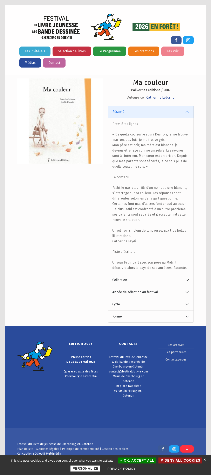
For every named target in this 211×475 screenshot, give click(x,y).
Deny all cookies (180, 460)
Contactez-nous (175, 359)
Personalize (85, 468)
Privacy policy (122, 468)
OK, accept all (137, 460)
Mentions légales (47, 449)
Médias (30, 63)
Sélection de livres (72, 51)
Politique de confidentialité (80, 449)
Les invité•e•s (35, 51)
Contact (54, 63)
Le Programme (109, 51)
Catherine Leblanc (160, 97)
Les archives (176, 345)
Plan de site (25, 449)
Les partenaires (175, 352)
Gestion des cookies (115, 449)
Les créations (144, 51)
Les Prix (173, 51)
